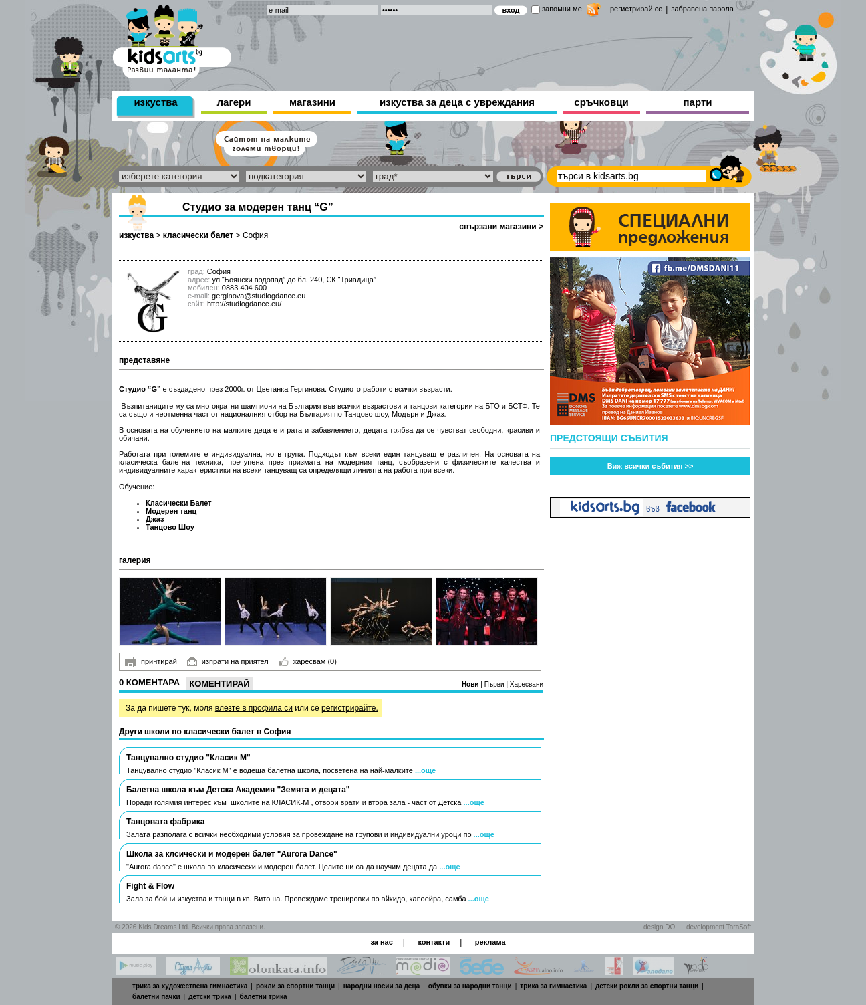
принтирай (151, 662)
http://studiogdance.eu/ (244, 304)
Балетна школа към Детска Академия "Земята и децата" (238, 789)
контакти (434, 942)
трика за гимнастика (553, 986)
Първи (495, 684)
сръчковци (601, 102)
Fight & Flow (150, 886)
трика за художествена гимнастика (189, 986)
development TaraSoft (718, 927)
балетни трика (263, 996)
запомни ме (562, 9)
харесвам (308, 661)
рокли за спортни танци (295, 986)
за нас (381, 942)
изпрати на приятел (228, 661)
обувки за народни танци (470, 986)
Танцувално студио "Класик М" (188, 757)
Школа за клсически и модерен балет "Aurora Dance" (231, 854)
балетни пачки (156, 996)
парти (698, 102)
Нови (471, 684)
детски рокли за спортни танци (646, 986)
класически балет (198, 235)
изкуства (155, 102)
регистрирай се (636, 9)
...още (425, 770)
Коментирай (219, 684)
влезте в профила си (254, 708)
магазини (312, 102)
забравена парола (702, 9)
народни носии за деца (381, 986)
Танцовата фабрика (165, 821)
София (255, 235)
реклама (490, 942)
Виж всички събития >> (650, 466)
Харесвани (526, 684)
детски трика (209, 996)
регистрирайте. (349, 708)
